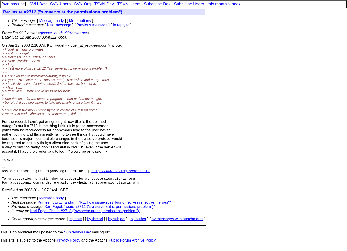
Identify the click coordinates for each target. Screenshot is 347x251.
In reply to (121, 25)
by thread (95, 224)
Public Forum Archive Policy (132, 245)
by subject (116, 224)
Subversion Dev (77, 237)
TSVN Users (128, 4)
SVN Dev (37, 4)
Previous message (92, 25)
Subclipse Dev (157, 4)
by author (138, 224)
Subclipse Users (189, 4)
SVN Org (82, 4)
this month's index (224, 4)
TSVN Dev (104, 4)
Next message (59, 25)
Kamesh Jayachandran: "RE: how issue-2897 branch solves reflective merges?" (104, 207)
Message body (51, 21)
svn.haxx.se (14, 4)
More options (80, 21)
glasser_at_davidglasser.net (63, 33)
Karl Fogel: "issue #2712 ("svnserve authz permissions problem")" (100, 211)
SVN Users (60, 4)
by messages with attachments (177, 224)
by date (75, 224)
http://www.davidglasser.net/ (120, 172)
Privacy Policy (68, 245)
